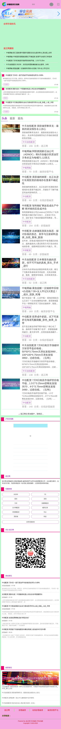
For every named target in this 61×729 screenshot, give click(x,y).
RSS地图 (33, 721)
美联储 (16, 516)
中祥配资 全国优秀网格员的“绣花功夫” (15, 618)
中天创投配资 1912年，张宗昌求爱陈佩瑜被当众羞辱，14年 (27, 65)
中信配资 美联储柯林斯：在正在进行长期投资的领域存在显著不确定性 (40, 180)
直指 (45, 499)
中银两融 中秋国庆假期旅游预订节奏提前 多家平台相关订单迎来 (29, 57)
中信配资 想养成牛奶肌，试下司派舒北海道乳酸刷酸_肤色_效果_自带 (40, 319)
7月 (45, 494)
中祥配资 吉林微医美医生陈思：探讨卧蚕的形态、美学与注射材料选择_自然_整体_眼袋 (40, 234)
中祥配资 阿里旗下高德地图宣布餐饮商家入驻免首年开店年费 (23, 629)
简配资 (5, 98)
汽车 (15, 503)
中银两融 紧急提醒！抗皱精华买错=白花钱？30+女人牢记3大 (28, 68)
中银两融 (27, 168)
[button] (58, 14)
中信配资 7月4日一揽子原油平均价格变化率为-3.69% (24, 75)
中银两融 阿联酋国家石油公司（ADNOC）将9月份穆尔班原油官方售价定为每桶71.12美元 (40, 154)
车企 (45, 512)
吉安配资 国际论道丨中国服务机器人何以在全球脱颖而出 (26, 89)
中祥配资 (27, 222)
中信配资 (6, 84)
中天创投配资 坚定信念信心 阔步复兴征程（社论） (19, 703)
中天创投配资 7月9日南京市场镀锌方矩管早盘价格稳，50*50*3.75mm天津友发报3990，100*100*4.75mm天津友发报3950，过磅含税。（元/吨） (40, 351)
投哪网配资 (45, 503)
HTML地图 (39, 721)
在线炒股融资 (37, 710)
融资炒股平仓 (53, 710)
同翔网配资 (15, 512)
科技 (45, 516)
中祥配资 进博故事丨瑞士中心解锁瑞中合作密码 (18, 698)
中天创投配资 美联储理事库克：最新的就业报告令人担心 (21, 692)
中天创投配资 (29, 142)
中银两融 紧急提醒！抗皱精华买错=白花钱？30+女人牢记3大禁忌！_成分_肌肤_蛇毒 (40, 291)
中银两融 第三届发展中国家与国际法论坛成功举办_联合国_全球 (29, 53)
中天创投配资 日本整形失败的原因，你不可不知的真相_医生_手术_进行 (40, 262)
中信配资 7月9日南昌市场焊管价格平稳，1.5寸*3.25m (25, 61)
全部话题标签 (30, 522)
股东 (15, 499)
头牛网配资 (15, 507)
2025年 (16, 494)
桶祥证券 (45, 507)
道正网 (7, 710)
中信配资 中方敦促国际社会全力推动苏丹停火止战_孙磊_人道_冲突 (30, 102)
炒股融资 (22, 710)
